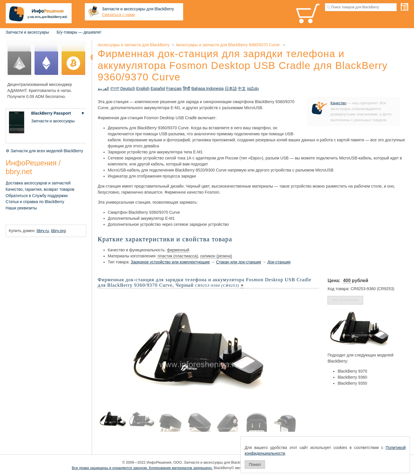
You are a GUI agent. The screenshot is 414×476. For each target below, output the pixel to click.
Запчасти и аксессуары (27, 32)
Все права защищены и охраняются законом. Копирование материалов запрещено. (142, 468)
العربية (103, 88)
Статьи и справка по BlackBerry (35, 201)
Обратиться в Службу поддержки (37, 195)
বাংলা (114, 88)
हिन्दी (186, 88)
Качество (338, 103)
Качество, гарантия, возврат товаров (40, 189)
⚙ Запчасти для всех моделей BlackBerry (44, 151)
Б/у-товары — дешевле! (79, 32)
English (143, 88)
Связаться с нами (118, 14)
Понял (255, 464)
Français (174, 88)
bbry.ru (43, 230)
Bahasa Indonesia (207, 88)
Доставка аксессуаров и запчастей (38, 183)
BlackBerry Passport (51, 113)
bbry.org (58, 230)
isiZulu (252, 88)
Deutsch (127, 88)
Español (158, 88)
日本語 (231, 88)
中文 (242, 88)
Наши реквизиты (21, 208)
